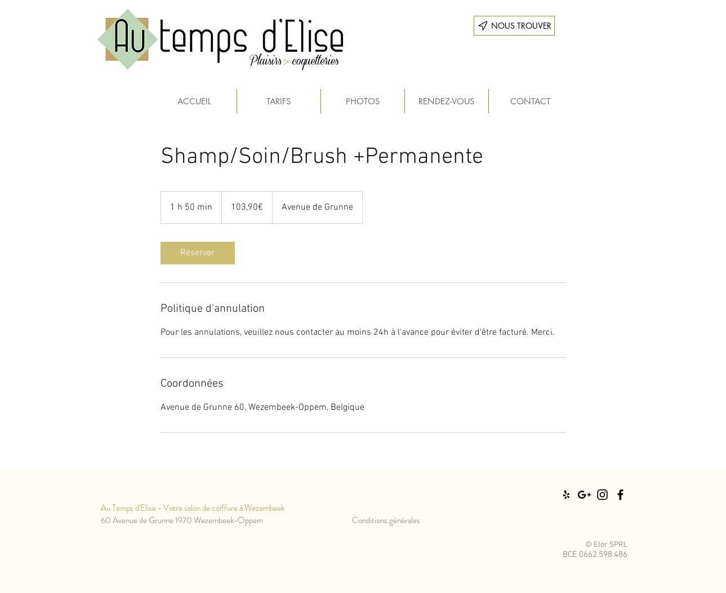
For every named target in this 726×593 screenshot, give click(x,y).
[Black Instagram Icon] (602, 495)
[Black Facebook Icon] (620, 495)
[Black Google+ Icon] (584, 495)
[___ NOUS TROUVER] (514, 26)
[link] (198, 253)
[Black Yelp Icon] (566, 495)
